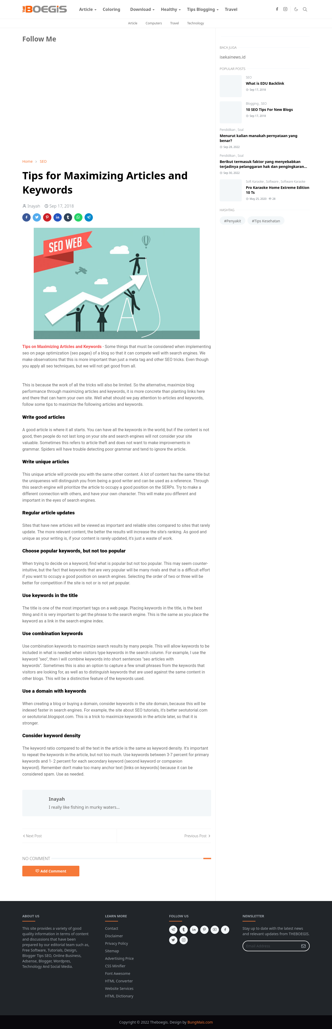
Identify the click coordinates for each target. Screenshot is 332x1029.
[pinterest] (204, 930)
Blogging (252, 103)
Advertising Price (119, 958)
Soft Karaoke (255, 181)
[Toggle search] (305, 9)
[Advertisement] (61, 118)
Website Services (119, 988)
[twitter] (173, 940)
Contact (111, 928)
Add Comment (50, 871)
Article (132, 23)
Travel (174, 23)
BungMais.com (200, 1022)
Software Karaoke (293, 181)
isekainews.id (233, 57)
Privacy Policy (116, 943)
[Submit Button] (303, 946)
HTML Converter (119, 980)
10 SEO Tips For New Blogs (269, 109)
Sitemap (112, 950)
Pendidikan (228, 129)
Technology (195, 23)
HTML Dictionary (119, 995)
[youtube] (215, 930)
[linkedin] (194, 930)
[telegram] (173, 930)
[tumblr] (183, 930)
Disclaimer (114, 935)
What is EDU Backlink (265, 83)
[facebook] (277, 9)
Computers (154, 23)
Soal (241, 129)
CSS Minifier (115, 965)
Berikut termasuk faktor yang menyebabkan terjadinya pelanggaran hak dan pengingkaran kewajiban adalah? (262, 166)
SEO (249, 77)
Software (272, 181)
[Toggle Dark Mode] (296, 9)
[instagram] (285, 9)
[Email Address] (270, 946)
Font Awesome (117, 973)
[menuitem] (86, 9)
